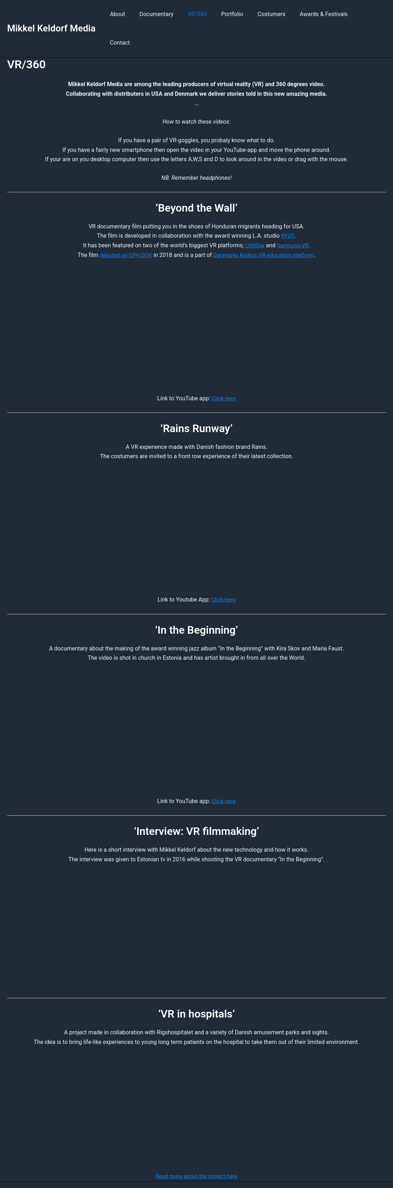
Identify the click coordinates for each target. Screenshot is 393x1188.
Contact (370, 14)
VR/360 (207, 14)
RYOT (288, 207)
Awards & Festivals (325, 14)
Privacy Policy (248, 1170)
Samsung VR (293, 216)
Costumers (275, 14)
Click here (223, 369)
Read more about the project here (196, 1147)
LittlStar (254, 216)
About (132, 14)
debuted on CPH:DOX (124, 226)
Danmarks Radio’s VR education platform (265, 226)
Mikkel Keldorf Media (51, 14)
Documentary (169, 14)
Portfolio (239, 14)
